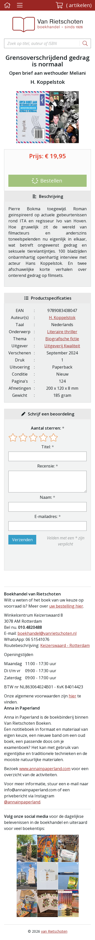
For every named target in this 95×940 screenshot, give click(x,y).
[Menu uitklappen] (19, 5)
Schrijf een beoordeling (51, 414)
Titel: (46, 447)
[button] (73, 5)
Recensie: (46, 466)
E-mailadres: (46, 516)
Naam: (46, 497)
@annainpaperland (22, 802)
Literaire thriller (62, 331)
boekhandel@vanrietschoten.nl (47, 633)
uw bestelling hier (66, 606)
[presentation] (40, 558)
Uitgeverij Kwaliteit (62, 346)
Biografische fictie (62, 339)
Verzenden (22, 539)
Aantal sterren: (46, 428)
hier (72, 696)
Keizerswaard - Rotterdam (65, 645)
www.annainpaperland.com (44, 768)
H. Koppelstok (62, 317)
